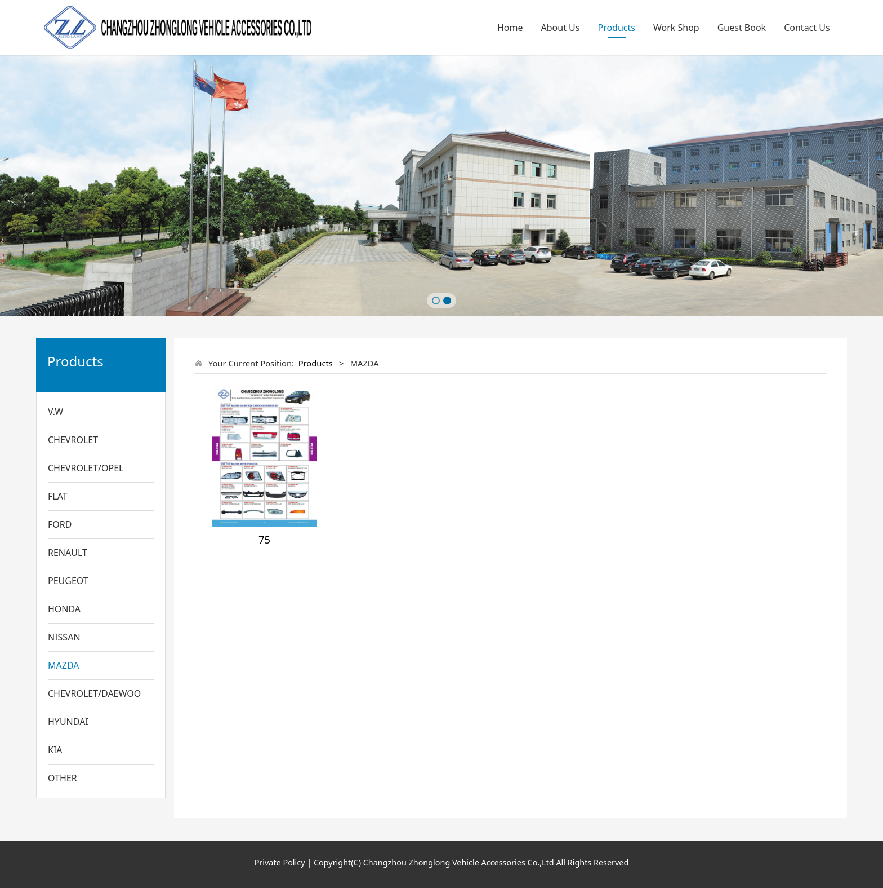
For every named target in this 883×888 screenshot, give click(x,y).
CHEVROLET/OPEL (86, 468)
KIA (55, 750)
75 (264, 539)
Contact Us (807, 27)
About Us (560, 27)
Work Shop (676, 27)
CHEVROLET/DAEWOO (94, 693)
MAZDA (63, 665)
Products (616, 27)
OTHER (62, 778)
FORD (60, 524)
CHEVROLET (73, 440)
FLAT (58, 496)
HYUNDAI (68, 721)
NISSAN (64, 637)
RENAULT (67, 552)
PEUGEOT (68, 581)
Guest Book (741, 27)
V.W (55, 411)
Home (510, 27)
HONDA (64, 609)
